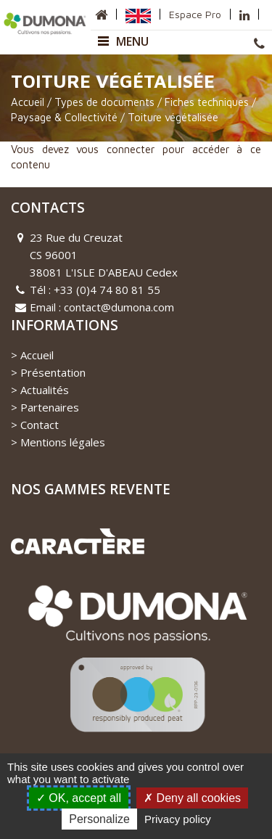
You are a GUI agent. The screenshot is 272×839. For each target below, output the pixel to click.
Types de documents (104, 102)
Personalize (99, 819)
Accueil (27, 102)
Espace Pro (195, 14)
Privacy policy (177, 819)
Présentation (53, 372)
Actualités (44, 389)
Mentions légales (62, 442)
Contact (39, 424)
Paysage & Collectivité (64, 118)
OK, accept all (78, 798)
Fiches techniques (207, 102)
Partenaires (49, 407)
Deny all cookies (192, 798)
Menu (123, 41)
